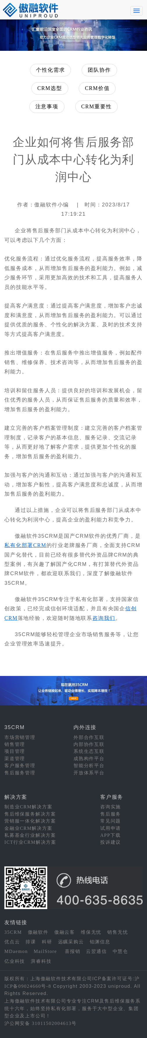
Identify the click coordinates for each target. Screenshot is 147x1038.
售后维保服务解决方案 (30, 814)
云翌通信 (96, 951)
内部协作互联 (89, 744)
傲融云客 (64, 932)
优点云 (12, 941)
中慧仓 (120, 951)
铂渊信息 (100, 941)
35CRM (13, 932)
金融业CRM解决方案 (28, 828)
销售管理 (14, 744)
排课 (31, 941)
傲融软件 (38, 932)
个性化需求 (50, 70)
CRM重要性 (96, 106)
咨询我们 (103, 618)
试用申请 (110, 828)
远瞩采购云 (71, 941)
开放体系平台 (89, 772)
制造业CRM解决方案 (28, 806)
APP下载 (110, 835)
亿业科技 (14, 961)
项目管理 (14, 751)
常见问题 (110, 820)
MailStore (45, 951)
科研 (47, 941)
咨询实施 (110, 806)
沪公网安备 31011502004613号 (40, 1023)
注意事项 (46, 106)
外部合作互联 (89, 737)
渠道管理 (14, 758)
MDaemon (16, 951)
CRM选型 (49, 88)
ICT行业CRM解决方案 (30, 842)
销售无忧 (117, 932)
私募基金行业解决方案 (30, 835)
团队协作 (99, 70)
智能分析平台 (89, 765)
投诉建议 (110, 842)
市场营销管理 (19, 737)
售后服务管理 (19, 772)
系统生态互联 (89, 751)
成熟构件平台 (89, 758)
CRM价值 (97, 88)
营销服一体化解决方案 (30, 820)
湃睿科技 (41, 961)
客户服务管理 (19, 765)
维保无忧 (91, 932)
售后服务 (110, 814)
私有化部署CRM (25, 545)
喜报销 (72, 951)
